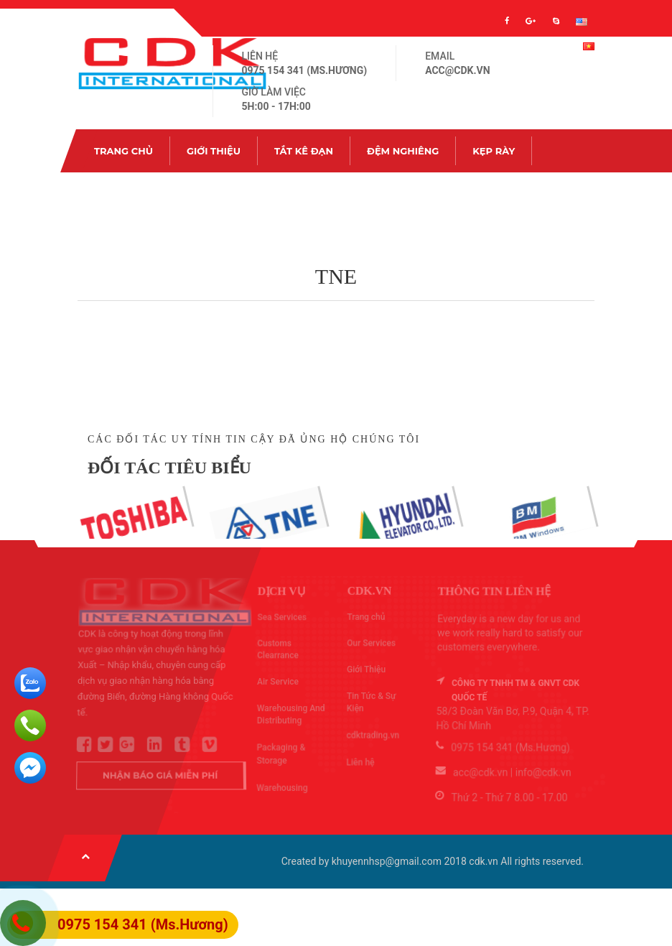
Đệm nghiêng (403, 151)
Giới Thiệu (214, 151)
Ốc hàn (114, 194)
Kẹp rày (493, 151)
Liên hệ (382, 194)
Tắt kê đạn (303, 151)
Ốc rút (186, 194)
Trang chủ (123, 151)
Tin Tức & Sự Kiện (283, 194)
